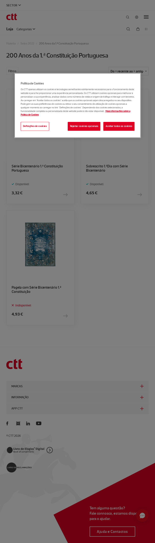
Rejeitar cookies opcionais (84, 126)
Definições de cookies (35, 126)
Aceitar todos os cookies (119, 126)
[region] (77, 105)
